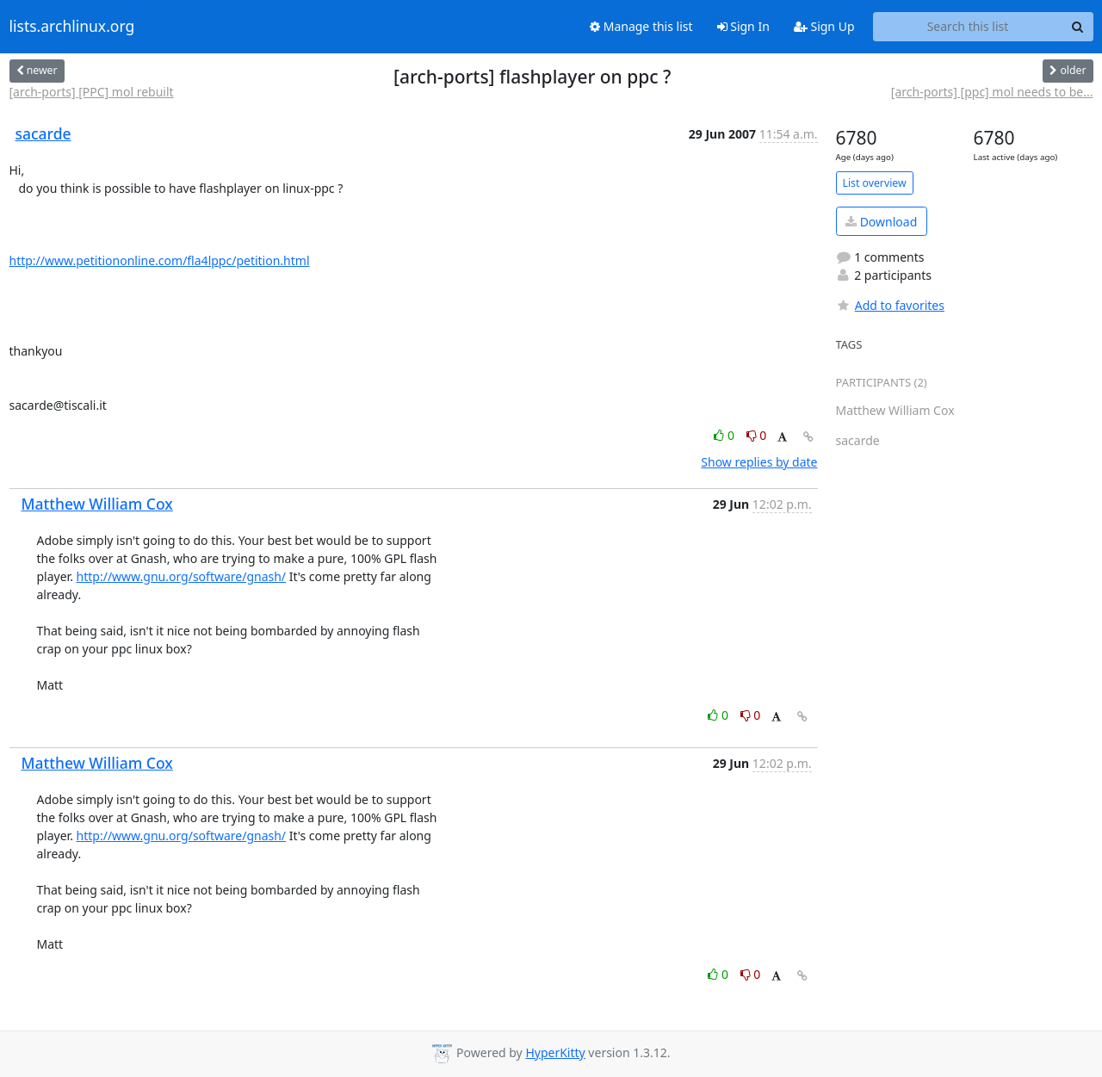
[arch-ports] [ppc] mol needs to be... (992, 92)
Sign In (743, 26)
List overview (875, 183)
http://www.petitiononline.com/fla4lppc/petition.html (159, 260)
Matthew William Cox (97, 503)
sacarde (43, 133)
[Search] (1077, 26)
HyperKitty (555, 1052)
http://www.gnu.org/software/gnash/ (182, 576)
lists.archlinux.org (72, 26)
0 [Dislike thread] (756, 435)
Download (881, 222)
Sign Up (824, 26)
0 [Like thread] (725, 435)
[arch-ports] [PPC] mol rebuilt (91, 92)
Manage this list (641, 26)
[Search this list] (968, 26)
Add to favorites (890, 305)
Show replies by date (759, 462)
